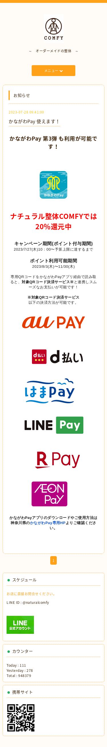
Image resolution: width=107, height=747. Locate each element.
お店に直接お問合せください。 (31, 593)
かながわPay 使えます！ (34, 121)
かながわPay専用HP (48, 523)
